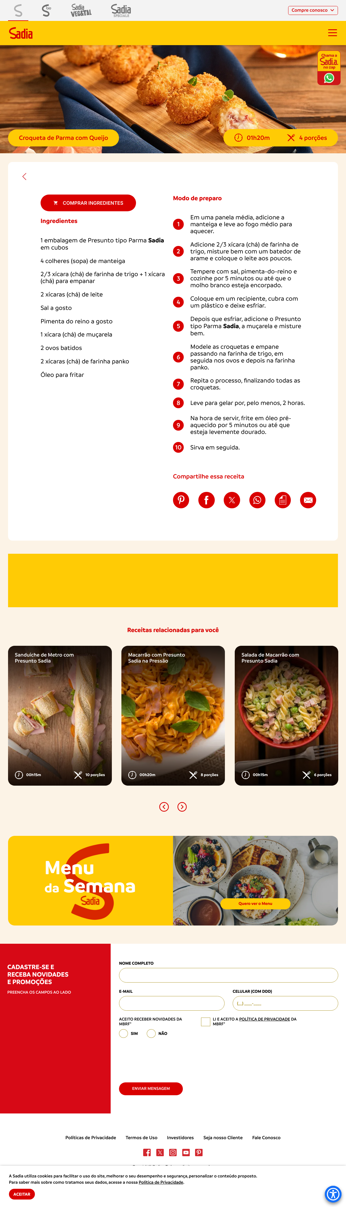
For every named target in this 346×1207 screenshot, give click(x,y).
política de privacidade (264, 1019)
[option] (60, 716)
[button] (164, 807)
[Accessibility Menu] (333, 1194)
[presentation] (164, 1058)
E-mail (125, 991)
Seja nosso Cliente (223, 1137)
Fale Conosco (266, 1137)
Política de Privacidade (161, 1182)
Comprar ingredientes (88, 203)
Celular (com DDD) (252, 991)
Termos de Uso (141, 1137)
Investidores (180, 1137)
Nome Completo (136, 963)
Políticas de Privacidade (90, 1137)
